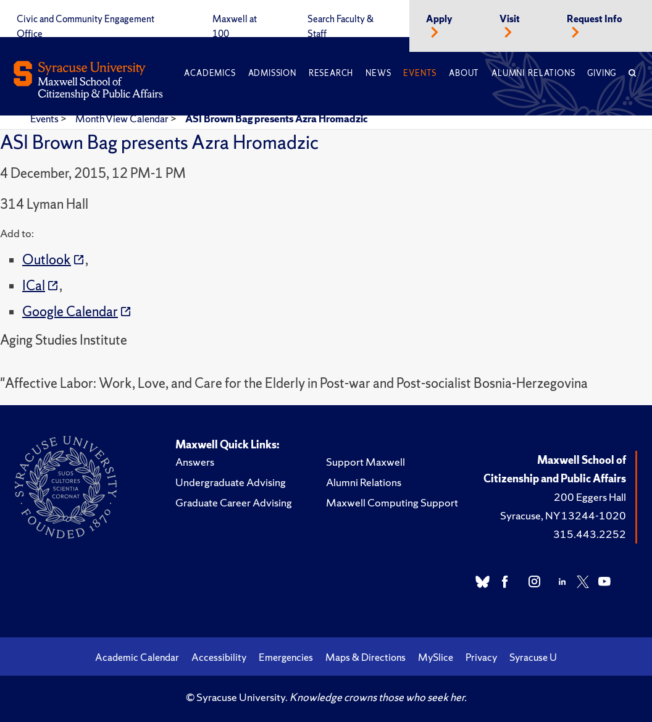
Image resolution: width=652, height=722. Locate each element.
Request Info (594, 19)
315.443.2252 (589, 534)
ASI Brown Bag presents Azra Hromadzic (276, 118)
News (378, 73)
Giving (601, 73)
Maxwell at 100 (234, 26)
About (464, 73)
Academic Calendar (137, 657)
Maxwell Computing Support (392, 502)
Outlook (46, 260)
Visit (509, 19)
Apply (439, 19)
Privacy (481, 657)
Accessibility (218, 657)
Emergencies (286, 657)
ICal (33, 286)
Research (331, 73)
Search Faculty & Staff (340, 26)
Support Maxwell (365, 462)
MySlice (435, 657)
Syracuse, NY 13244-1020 (563, 515)
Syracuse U (533, 657)
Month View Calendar (122, 118)
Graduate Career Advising (233, 502)
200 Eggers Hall (590, 497)
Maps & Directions (365, 657)
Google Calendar (70, 312)
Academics (209, 73)
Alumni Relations (533, 73)
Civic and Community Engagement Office (85, 26)
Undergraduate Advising (230, 482)
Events (420, 73)
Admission (272, 73)
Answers (194, 462)
